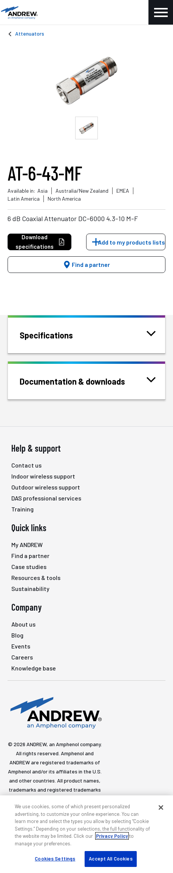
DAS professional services (46, 498)
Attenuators (29, 33)
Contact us (26, 465)
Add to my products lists (131, 242)
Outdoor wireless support (45, 487)
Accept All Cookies (110, 859)
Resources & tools (35, 577)
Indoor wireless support (43, 476)
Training (22, 509)
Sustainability (30, 588)
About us (23, 624)
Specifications (56, 334)
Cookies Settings (55, 859)
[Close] (161, 807)
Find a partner (86, 264)
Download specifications (40, 242)
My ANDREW (27, 544)
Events (20, 646)
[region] (86, 834)
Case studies (28, 566)
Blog (17, 635)
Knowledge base (33, 668)
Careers (22, 657)
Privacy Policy (112, 836)
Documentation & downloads (82, 380)
